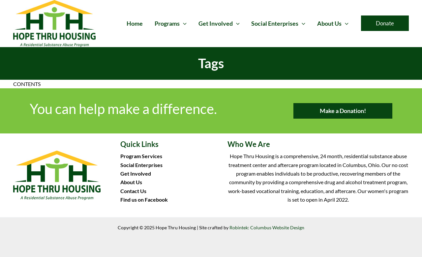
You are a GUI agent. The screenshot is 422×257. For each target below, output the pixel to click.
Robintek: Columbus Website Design (266, 227)
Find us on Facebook (144, 199)
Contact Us (133, 191)
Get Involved (135, 173)
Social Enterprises (141, 165)
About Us (131, 182)
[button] (385, 23)
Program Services (141, 156)
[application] (183, 23)
